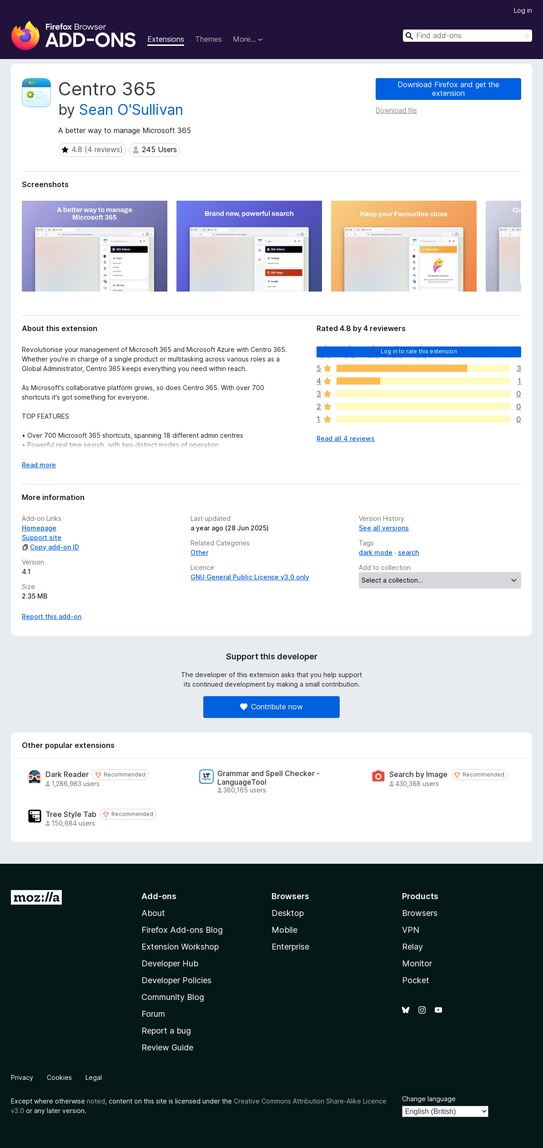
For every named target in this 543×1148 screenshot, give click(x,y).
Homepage (39, 528)
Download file (396, 110)
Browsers (419, 913)
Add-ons (158, 896)
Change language (429, 1099)
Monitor (417, 963)
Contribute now (271, 706)
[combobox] (467, 36)
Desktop (288, 913)
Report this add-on (51, 616)
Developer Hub (169, 963)
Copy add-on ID (50, 547)
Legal (93, 1077)
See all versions (384, 528)
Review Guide (167, 1047)
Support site (41, 537)
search (408, 552)
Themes (208, 39)
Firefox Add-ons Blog (182, 930)
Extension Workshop (180, 946)
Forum (153, 1014)
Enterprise (290, 946)
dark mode (375, 552)
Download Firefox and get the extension (448, 89)
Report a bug (166, 1030)
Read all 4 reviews (346, 438)
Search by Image (418, 774)
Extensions (165, 39)
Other (199, 552)
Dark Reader (67, 774)
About (153, 913)
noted (96, 1101)
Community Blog (172, 997)
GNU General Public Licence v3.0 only (250, 577)
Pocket (415, 980)
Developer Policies (176, 980)
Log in (523, 10)
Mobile (284, 930)
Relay (412, 946)
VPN (410, 930)
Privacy (22, 1077)
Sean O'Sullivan (131, 110)
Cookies (59, 1077)
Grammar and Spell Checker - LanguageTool (268, 778)
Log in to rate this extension (419, 351)
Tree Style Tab (70, 814)
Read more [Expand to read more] (39, 465)
